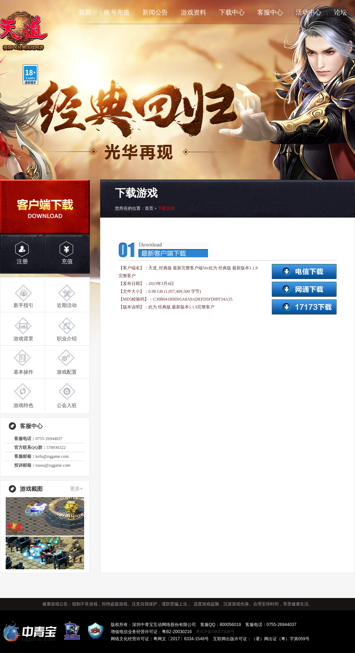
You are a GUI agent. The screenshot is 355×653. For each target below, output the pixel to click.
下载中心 (232, 12)
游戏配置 (67, 372)
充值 (67, 261)
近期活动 (67, 305)
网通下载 (304, 289)
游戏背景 (23, 338)
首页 (84, 12)
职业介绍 (67, 338)
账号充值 (117, 12)
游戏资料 (193, 12)
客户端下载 (45, 207)
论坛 (340, 12)
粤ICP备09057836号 (215, 631)
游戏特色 (23, 405)
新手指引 (23, 305)
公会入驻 (67, 405)
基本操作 (23, 372)
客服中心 (270, 12)
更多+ (76, 489)
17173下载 (304, 307)
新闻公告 (155, 12)
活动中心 (308, 12)
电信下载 (304, 271)
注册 (22, 261)
